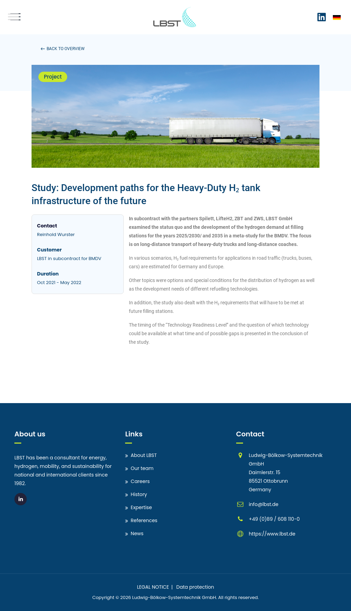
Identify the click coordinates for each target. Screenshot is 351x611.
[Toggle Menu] (13, 16)
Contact (47, 225)
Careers (140, 481)
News (137, 533)
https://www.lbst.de (272, 533)
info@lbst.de (264, 504)
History (139, 494)
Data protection (195, 587)
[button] (63, 48)
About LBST (144, 455)
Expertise (141, 507)
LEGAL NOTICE (153, 587)
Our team (142, 468)
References (144, 520)
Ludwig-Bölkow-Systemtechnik (166, 597)
